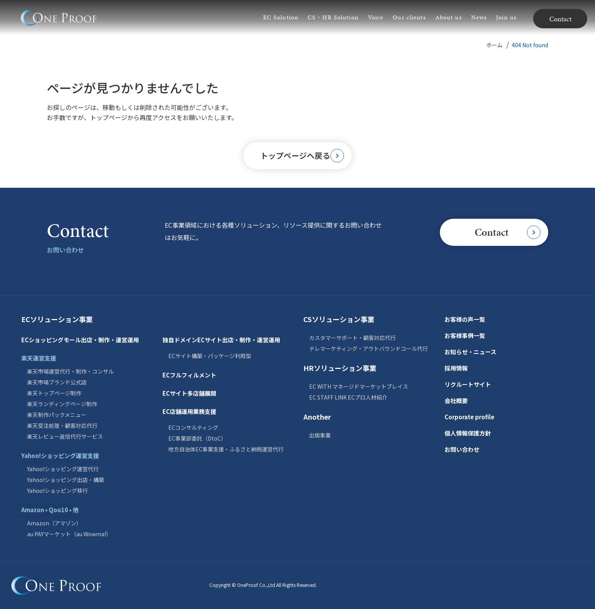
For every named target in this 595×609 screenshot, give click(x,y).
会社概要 (456, 400)
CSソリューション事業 (338, 319)
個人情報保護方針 (468, 433)
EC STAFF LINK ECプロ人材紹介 (348, 397)
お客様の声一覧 (465, 319)
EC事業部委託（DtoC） (197, 438)
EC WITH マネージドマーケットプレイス (358, 386)
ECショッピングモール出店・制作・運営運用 (80, 340)
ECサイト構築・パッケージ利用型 (209, 356)
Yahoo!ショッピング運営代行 (63, 469)
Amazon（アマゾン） (54, 523)
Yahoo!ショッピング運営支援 (60, 455)
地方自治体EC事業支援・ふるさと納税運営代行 (226, 449)
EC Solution (280, 17)
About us (448, 17)
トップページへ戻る (302, 155)
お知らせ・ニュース (470, 352)
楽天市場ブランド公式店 (57, 382)
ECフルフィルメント (189, 375)
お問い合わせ (462, 449)
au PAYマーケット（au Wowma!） (69, 534)
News (479, 17)
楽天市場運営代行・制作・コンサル (70, 371)
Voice (376, 17)
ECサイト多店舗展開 (189, 393)
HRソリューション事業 (339, 368)
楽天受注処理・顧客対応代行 (62, 425)
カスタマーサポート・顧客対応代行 (352, 337)
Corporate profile (469, 417)
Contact (560, 19)
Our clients (409, 17)
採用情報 (456, 368)
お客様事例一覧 (465, 335)
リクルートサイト (468, 384)
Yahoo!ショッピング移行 (57, 490)
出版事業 (320, 435)
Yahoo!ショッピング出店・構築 (65, 480)
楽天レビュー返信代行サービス (65, 436)
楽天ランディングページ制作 (62, 404)
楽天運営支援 (38, 358)
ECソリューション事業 (57, 319)
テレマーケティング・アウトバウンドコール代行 (368, 348)
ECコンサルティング (193, 427)
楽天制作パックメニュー (56, 415)
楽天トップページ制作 (54, 393)
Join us (506, 17)
